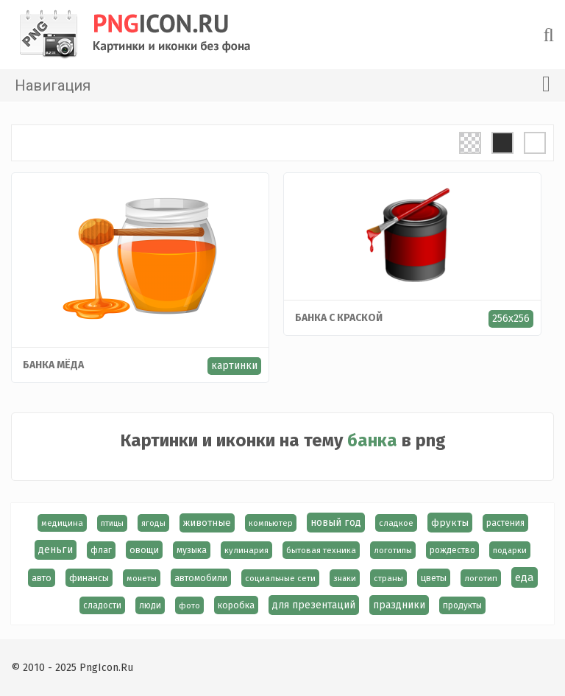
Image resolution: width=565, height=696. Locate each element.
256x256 (511, 318)
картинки (234, 365)
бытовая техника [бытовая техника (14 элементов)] (321, 550)
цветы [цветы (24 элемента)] (434, 577)
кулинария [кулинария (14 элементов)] (246, 550)
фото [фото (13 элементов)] (189, 605)
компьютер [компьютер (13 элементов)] (271, 523)
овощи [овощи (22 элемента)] (144, 549)
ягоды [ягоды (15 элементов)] (153, 523)
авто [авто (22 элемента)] (41, 577)
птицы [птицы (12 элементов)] (112, 523)
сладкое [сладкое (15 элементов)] (396, 523)
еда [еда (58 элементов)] (524, 577)
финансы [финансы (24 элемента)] (89, 577)
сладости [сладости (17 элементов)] (102, 605)
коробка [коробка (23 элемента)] (236, 605)
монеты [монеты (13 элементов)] (142, 578)
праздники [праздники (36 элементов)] (399, 605)
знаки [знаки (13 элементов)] (344, 578)
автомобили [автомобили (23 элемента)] (200, 577)
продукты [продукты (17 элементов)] (462, 605)
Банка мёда (53, 365)
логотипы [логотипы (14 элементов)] (393, 550)
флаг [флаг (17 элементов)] (101, 550)
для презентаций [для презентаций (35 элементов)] (313, 605)
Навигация (282, 84)
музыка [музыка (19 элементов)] (192, 550)
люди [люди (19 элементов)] (150, 605)
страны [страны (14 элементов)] (388, 578)
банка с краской (339, 318)
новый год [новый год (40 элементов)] (335, 522)
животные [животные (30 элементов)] (207, 523)
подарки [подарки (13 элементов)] (510, 550)
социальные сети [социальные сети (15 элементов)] (280, 578)
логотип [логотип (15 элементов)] (480, 578)
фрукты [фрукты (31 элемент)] (450, 522)
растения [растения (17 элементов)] (505, 523)
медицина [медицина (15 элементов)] (62, 523)
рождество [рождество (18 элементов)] (452, 550)
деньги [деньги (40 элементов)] (55, 550)
